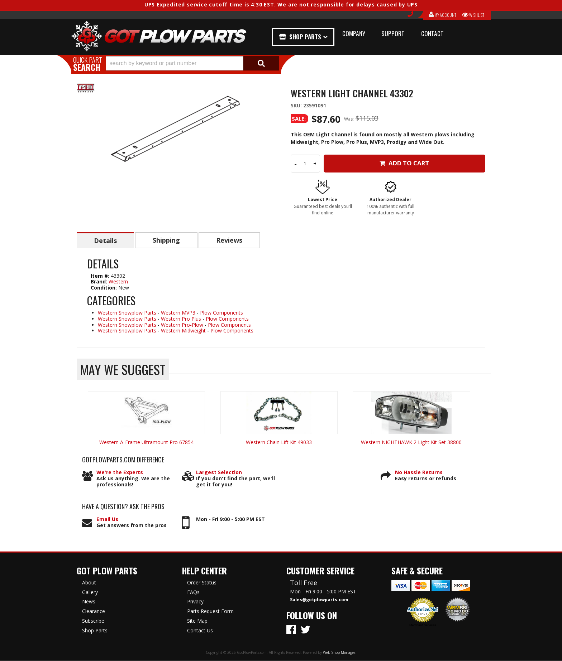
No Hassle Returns (419, 473)
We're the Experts (119, 473)
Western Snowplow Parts (127, 313)
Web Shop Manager (339, 652)
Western (118, 281)
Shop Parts (305, 36)
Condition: (104, 288)
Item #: (101, 276)
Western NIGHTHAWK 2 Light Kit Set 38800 (411, 442)
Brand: (99, 281)
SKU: (297, 105)
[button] (192, 63)
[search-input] (174, 63)
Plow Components (221, 313)
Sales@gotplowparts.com (319, 600)
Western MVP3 (178, 313)
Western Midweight (183, 330)
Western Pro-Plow (182, 325)
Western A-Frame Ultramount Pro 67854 (146, 442)
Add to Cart (404, 163)
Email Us (107, 520)
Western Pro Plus (181, 319)
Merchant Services (422, 625)
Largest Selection (219, 473)
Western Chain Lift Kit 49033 (279, 442)
